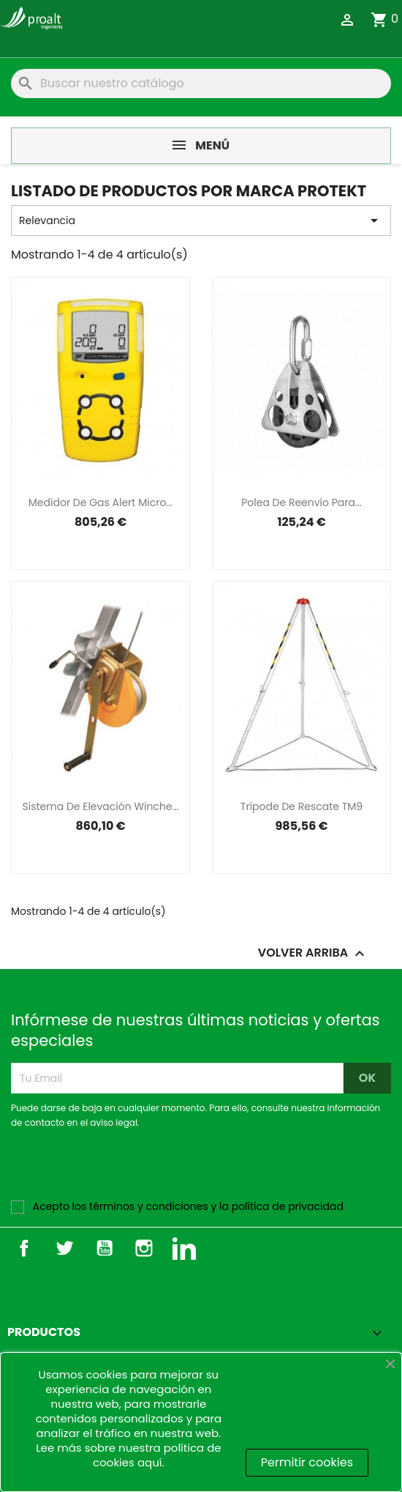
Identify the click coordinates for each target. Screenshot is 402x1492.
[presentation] (133, 1170)
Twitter (64, 1248)
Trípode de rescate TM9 (301, 806)
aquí (149, 1462)
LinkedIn (184, 1248)
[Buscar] (201, 83)
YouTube (104, 1248)
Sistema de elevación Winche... (101, 806)
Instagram (144, 1248)
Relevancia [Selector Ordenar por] (201, 220)
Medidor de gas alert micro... (100, 502)
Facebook (24, 1248)
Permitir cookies (307, 1462)
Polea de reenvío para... (301, 502)
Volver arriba (313, 954)
